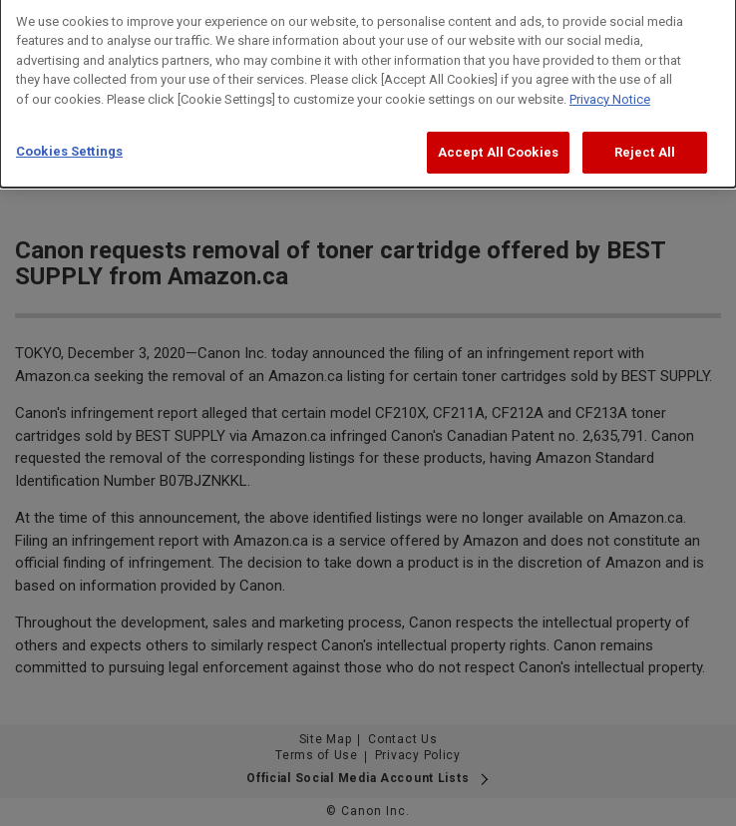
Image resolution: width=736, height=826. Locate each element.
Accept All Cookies (498, 142)
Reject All (644, 142)
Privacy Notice (609, 89)
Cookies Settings (69, 141)
